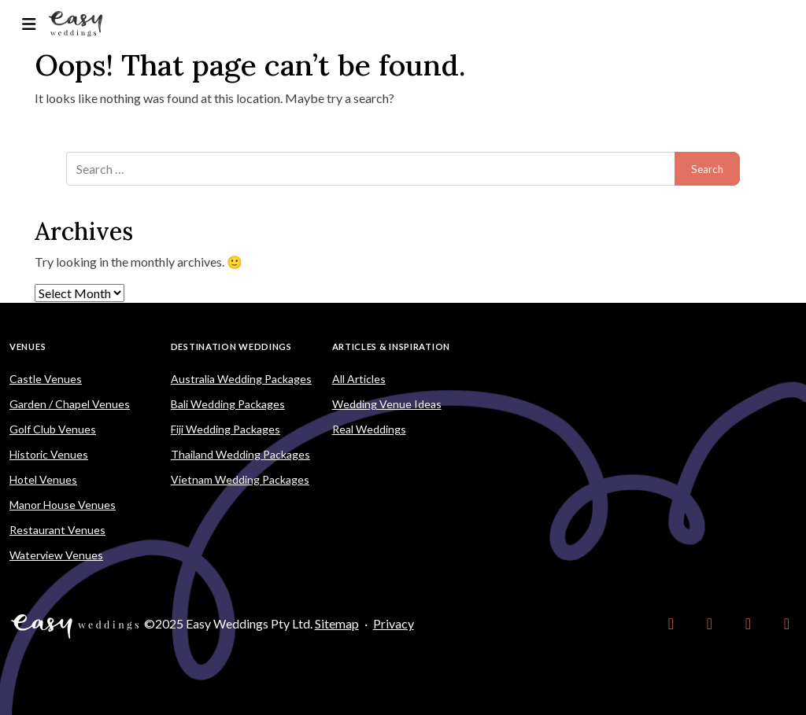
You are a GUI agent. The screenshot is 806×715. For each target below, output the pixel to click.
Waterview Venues (56, 555)
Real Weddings (369, 429)
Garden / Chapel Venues (69, 404)
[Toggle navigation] (28, 24)
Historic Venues (48, 454)
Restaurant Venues (57, 529)
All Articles (359, 378)
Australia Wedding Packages (241, 378)
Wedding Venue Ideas (387, 404)
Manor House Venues (62, 504)
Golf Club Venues (52, 429)
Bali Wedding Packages (228, 404)
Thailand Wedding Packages (240, 454)
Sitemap (337, 623)
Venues (27, 346)
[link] (671, 623)
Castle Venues (45, 378)
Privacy (393, 623)
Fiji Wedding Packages (225, 429)
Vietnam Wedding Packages (240, 479)
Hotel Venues (43, 479)
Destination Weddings (231, 346)
